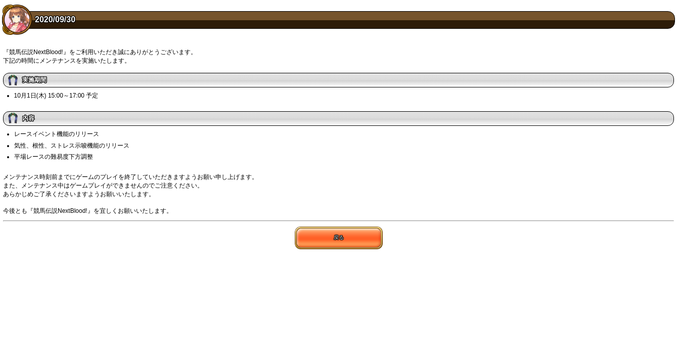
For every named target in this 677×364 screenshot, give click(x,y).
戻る (339, 237)
